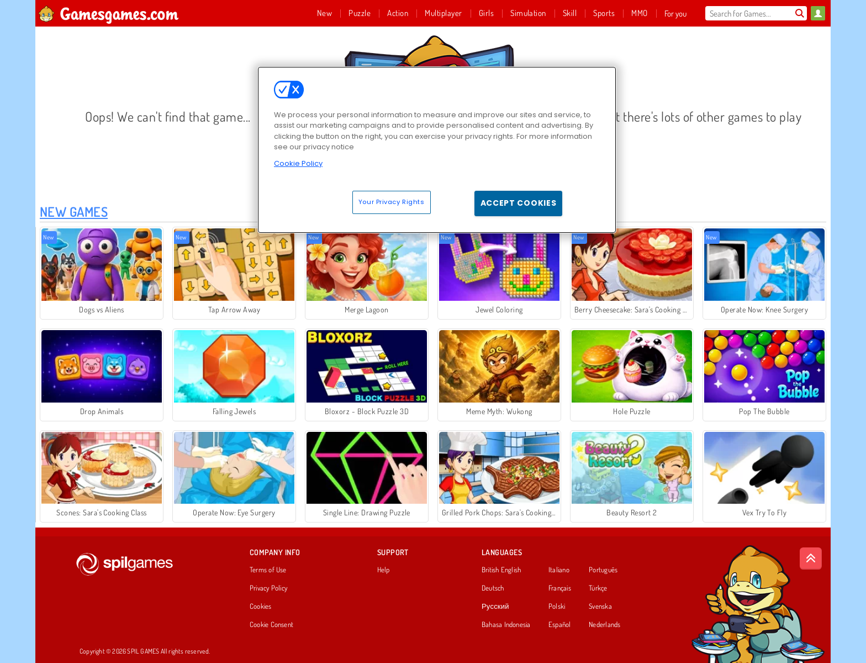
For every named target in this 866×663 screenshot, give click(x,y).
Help (383, 570)
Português (603, 570)
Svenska (600, 606)
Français (559, 588)
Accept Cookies (518, 202)
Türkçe (598, 588)
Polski (556, 606)
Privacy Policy (268, 588)
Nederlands (604, 625)
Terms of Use (268, 570)
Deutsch (493, 588)
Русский (495, 606)
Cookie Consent (271, 625)
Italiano (558, 570)
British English (501, 570)
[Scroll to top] (811, 558)
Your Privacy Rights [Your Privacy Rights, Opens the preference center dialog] (391, 201)
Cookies (261, 606)
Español (559, 625)
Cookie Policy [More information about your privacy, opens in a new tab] (298, 163)
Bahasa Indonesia (506, 625)
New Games (74, 211)
